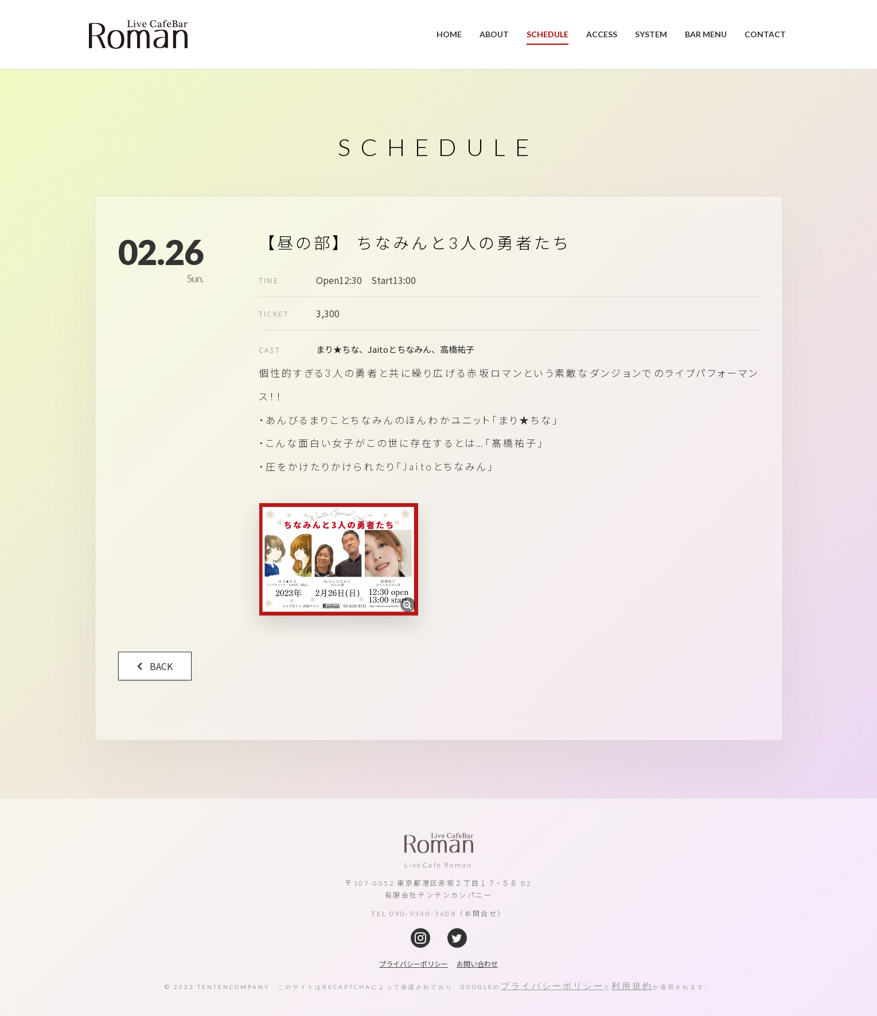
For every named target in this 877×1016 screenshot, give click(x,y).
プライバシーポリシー (552, 985)
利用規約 (632, 985)
